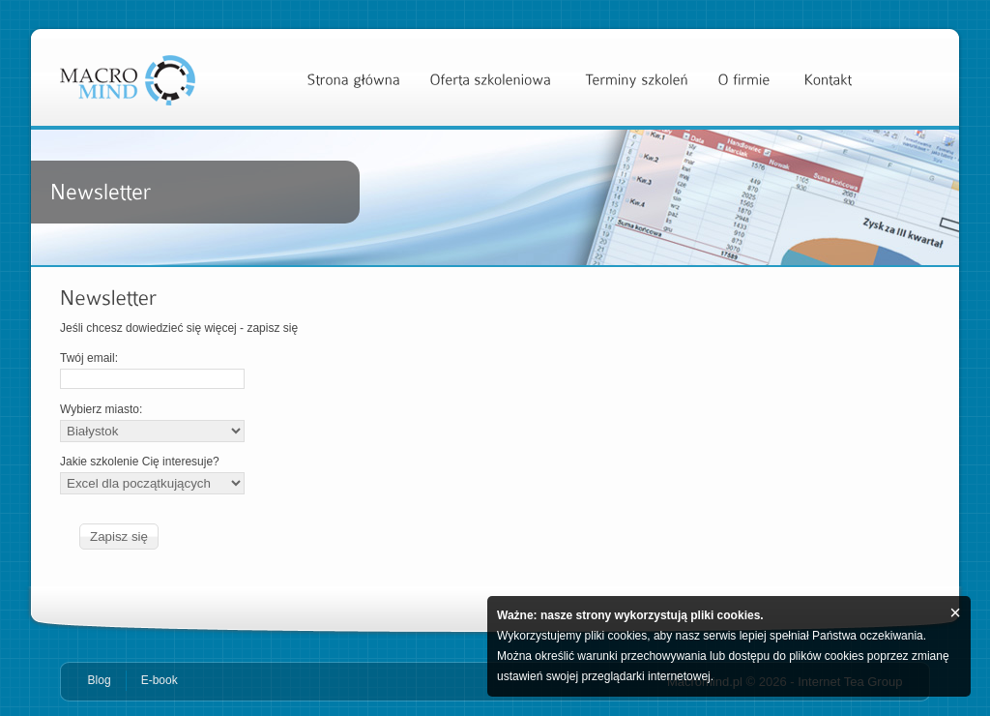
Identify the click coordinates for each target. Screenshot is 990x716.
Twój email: (152, 370)
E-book (159, 680)
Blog (99, 680)
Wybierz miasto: (152, 422)
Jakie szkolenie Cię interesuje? (152, 474)
